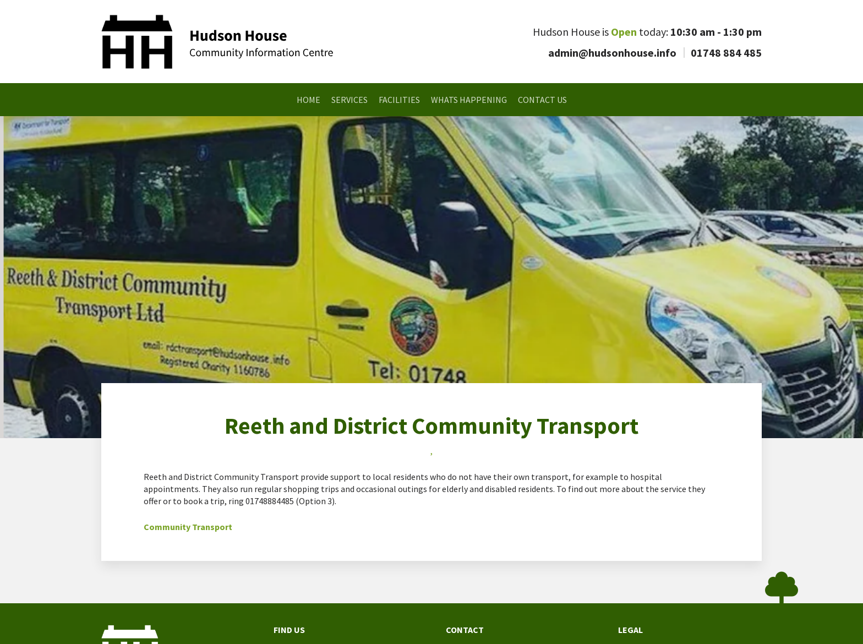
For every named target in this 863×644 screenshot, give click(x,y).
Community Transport (188, 526)
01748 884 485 (726, 52)
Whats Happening (469, 99)
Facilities (399, 99)
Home (308, 99)
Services (349, 99)
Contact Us (542, 99)
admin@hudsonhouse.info (612, 52)
